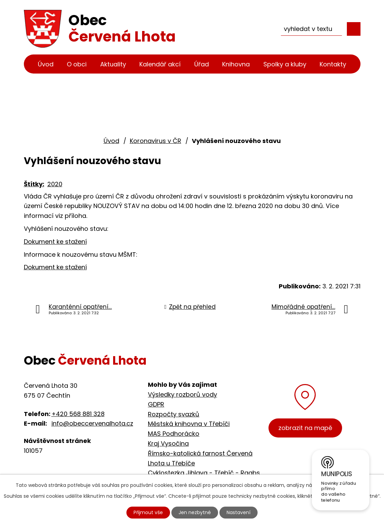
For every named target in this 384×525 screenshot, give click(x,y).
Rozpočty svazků (173, 414)
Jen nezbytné (195, 512)
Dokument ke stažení (55, 241)
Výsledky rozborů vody (182, 394)
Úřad (201, 64)
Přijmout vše (148, 512)
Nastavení (238, 512)
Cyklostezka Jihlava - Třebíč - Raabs (204, 472)
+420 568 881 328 (78, 414)
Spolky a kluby (284, 64)
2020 (54, 184)
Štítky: (34, 184)
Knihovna (236, 64)
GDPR (156, 404)
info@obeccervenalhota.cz (92, 423)
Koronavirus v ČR (155, 141)
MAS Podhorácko (173, 433)
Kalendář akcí (160, 64)
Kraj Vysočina (168, 443)
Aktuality (113, 64)
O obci (77, 64)
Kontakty (333, 64)
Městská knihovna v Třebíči (189, 423)
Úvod (45, 64)
